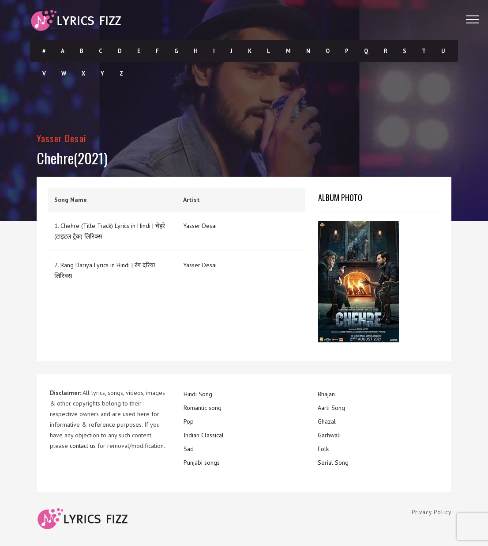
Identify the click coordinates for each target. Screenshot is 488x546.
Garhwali (329, 435)
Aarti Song (331, 408)
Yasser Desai (61, 138)
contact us (83, 446)
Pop (189, 421)
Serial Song (333, 462)
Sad (189, 449)
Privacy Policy (431, 512)
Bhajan (326, 394)
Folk (323, 449)
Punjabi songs (202, 462)
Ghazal (327, 421)
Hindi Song (198, 394)
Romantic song (202, 408)
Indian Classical (204, 435)
